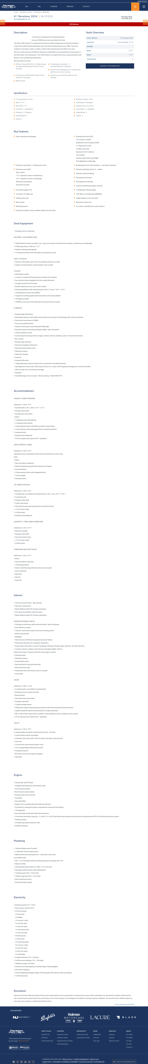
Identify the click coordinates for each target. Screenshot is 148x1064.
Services (70, 6)
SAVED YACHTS (142, 1)
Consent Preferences (81, 1059)
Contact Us (129, 1047)
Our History (129, 1034)
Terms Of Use (94, 1059)
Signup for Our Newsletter (125, 1062)
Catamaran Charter (62, 1037)
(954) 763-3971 (23, 1041)
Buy (26, 6)
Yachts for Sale (45, 1034)
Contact (86, 6)
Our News (129, 1040)
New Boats (44, 1037)
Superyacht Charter (62, 1034)
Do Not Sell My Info (86, 1061)
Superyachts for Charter (83, 1037)
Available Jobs (97, 1034)
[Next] (145, 22)
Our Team (129, 1043)
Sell (39, 6)
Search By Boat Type (47, 1040)
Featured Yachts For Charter (65, 1040)
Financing (111, 1034)
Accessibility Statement (69, 1061)
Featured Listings (26, 12)
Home (16, 12)
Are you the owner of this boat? (124, 1004)
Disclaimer (56, 1061)
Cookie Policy (47, 1061)
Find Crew (96, 1037)
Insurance (111, 1037)
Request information (110, 66)
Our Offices (129, 1037)
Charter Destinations (62, 1043)
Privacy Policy (68, 1059)
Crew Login (96, 1040)
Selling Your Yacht (114, 1040)
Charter (53, 6)
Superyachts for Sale (82, 1034)
